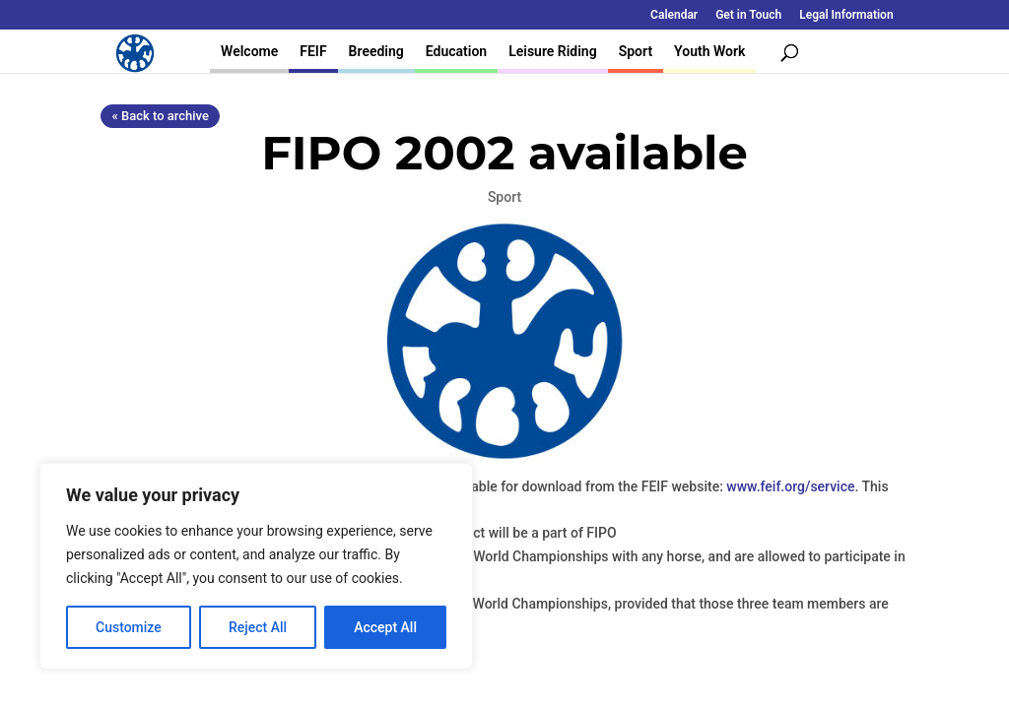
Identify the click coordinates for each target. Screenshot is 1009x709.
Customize (129, 627)
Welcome (249, 51)
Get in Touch (748, 15)
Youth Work (709, 51)
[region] (256, 566)
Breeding (376, 51)
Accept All (385, 627)
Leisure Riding (552, 51)
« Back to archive (159, 115)
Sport (635, 51)
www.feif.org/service (790, 486)
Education (456, 51)
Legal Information (846, 15)
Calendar (674, 15)
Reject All (258, 627)
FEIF (313, 51)
